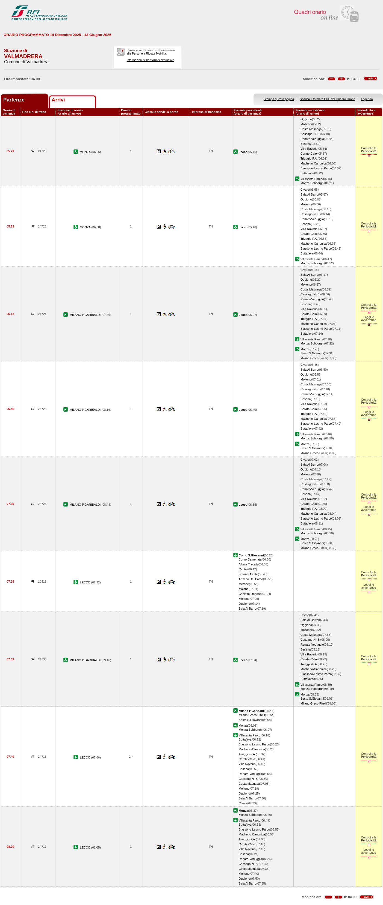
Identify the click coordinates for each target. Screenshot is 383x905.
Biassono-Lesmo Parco (316, 168)
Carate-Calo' (308, 153)
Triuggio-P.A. (309, 158)
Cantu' (243, 569)
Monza (305, 349)
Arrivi (58, 100)
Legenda (367, 99)
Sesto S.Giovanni (312, 353)
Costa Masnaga (311, 129)
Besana (305, 143)
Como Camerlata (250, 559)
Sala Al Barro (309, 194)
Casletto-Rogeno (250, 593)
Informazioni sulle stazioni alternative (150, 60)
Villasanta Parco (311, 179)
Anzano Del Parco (251, 579)
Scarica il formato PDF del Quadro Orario (327, 99)
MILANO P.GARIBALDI (86, 314)
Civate (304, 189)
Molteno (305, 124)
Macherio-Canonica (313, 163)
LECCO (85, 582)
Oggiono (306, 119)
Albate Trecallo (249, 564)
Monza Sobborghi (312, 183)
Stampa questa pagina (279, 99)
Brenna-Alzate (248, 574)
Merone (244, 584)
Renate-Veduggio (312, 138)
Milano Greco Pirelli (313, 358)
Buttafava (306, 173)
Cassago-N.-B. (310, 134)
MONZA (85, 152)
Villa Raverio (308, 148)
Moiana (244, 589)
